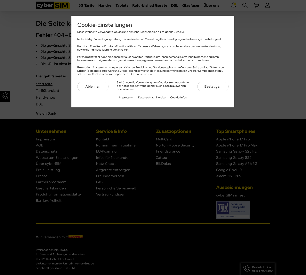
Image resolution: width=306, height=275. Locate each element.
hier (153, 86)
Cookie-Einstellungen (104, 25)
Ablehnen (93, 86)
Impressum (126, 97)
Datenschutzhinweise (151, 97)
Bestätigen (212, 86)
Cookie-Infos (178, 97)
